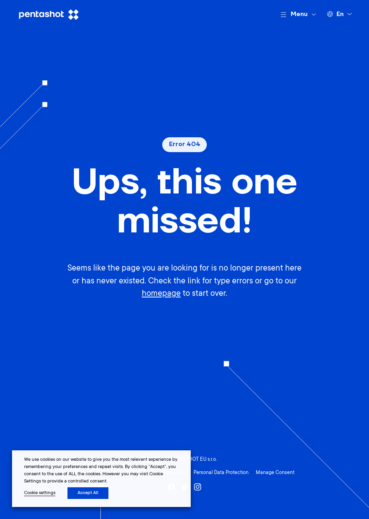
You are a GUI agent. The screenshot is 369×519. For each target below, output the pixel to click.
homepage (161, 294)
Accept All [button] (87, 493)
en (340, 14)
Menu (299, 14)
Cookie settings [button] (39, 493)
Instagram (197, 487)
